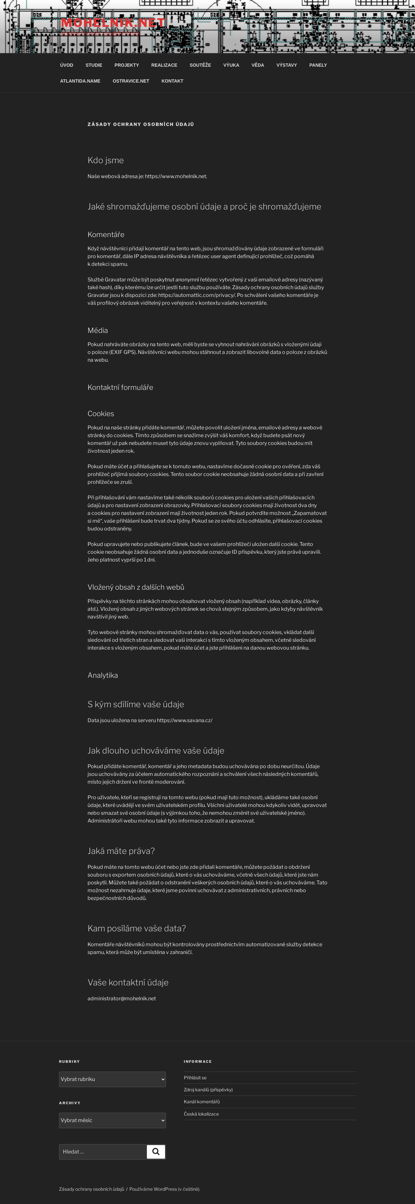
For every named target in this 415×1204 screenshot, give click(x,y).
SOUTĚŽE (200, 65)
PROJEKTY (126, 65)
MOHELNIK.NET (113, 23)
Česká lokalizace (201, 1114)
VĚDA (258, 65)
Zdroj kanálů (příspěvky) (208, 1089)
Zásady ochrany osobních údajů (91, 1189)
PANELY (318, 65)
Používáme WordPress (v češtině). (164, 1189)
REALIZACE (164, 65)
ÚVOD (66, 65)
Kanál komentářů (202, 1101)
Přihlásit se (195, 1077)
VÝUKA (231, 65)
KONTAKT (172, 81)
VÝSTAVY (287, 65)
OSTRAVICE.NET (131, 81)
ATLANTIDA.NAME (80, 81)
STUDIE (94, 65)
